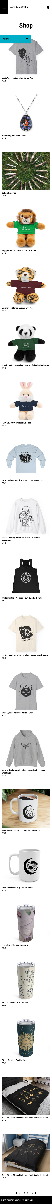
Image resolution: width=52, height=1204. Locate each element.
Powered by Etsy (26, 1200)
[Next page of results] (35, 1193)
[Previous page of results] (16, 1193)
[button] (15, 39)
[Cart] (47, 7)
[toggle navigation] (4, 7)
